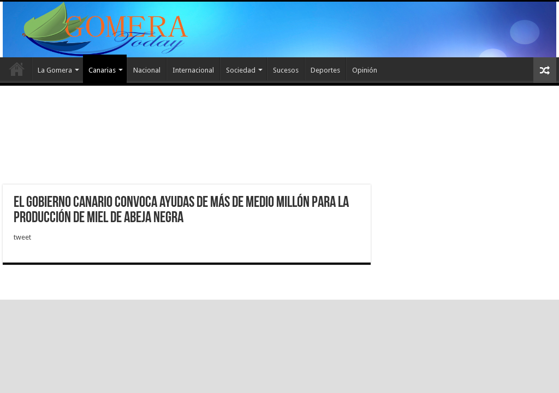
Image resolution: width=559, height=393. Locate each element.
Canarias (102, 70)
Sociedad (240, 70)
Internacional (193, 70)
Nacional (146, 70)
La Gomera (55, 70)
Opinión (364, 70)
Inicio (17, 68)
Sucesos (286, 70)
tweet (22, 237)
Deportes (325, 70)
